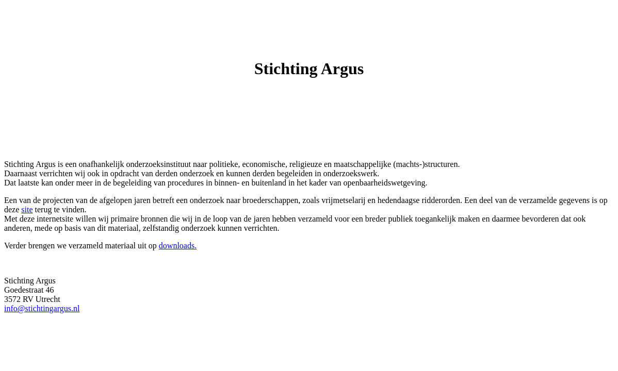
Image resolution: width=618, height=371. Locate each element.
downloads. (178, 245)
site (26, 209)
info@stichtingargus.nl (41, 308)
